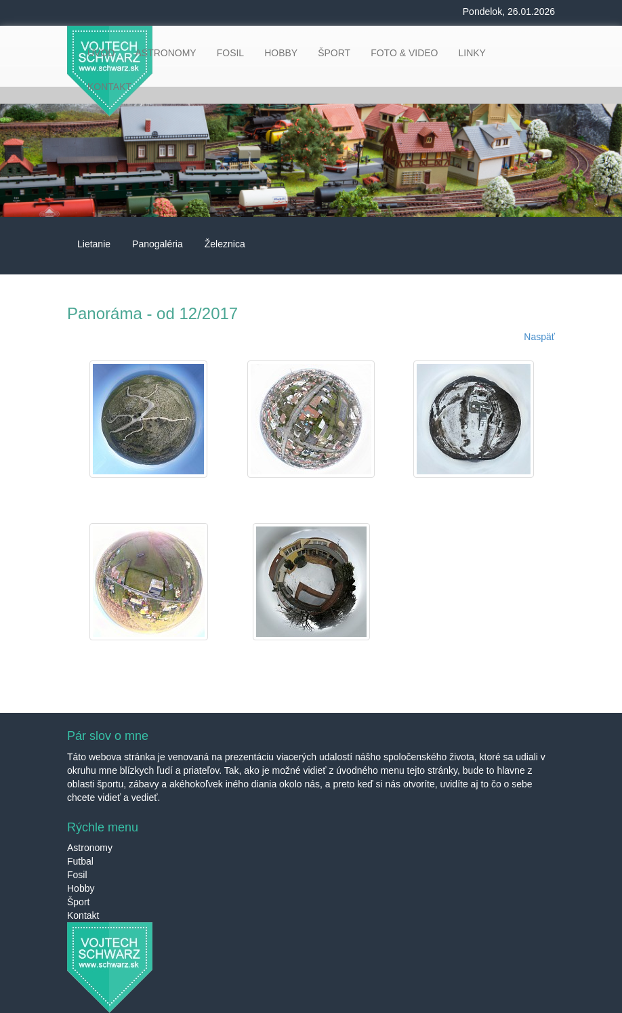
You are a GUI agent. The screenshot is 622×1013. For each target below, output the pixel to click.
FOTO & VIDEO (404, 52)
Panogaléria (157, 244)
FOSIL (230, 52)
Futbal (80, 861)
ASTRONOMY (165, 52)
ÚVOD (101, 52)
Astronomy (89, 847)
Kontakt (83, 915)
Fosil (77, 874)
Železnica (225, 244)
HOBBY (280, 52)
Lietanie (93, 244)
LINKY (471, 52)
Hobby (80, 888)
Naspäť (539, 336)
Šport (78, 901)
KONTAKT (109, 86)
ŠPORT (334, 52)
